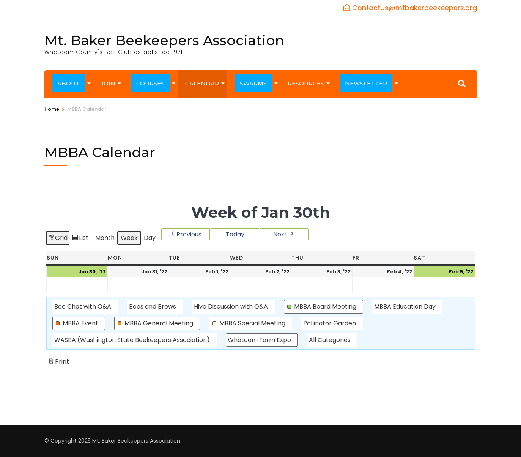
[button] (185, 234)
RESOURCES (306, 83)
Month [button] (105, 238)
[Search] (462, 83)
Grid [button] (58, 239)
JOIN (108, 83)
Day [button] (150, 238)
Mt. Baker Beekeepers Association (164, 40)
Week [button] (129, 238)
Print (58, 363)
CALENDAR (202, 83)
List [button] (80, 239)
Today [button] (234, 234)
